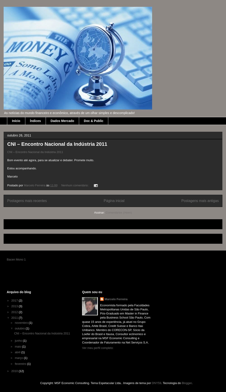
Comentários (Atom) (119, 212)
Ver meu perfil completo (97, 348)
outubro (20, 328)
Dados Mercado (62, 121)
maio (18, 346)
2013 (15, 306)
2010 (15, 371)
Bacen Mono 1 (16, 259)
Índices (35, 121)
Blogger (187, 383)
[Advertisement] (60, 222)
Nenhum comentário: (75, 185)
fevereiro (21, 363)
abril (18, 352)
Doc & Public (93, 121)
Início (16, 121)
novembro (22, 322)
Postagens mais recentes (27, 201)
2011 (15, 317)
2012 (15, 312)
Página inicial (114, 201)
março (19, 358)
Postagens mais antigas (200, 201)
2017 (15, 300)
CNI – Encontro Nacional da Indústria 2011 (57, 144)
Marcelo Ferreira (116, 299)
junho (19, 340)
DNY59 (156, 383)
